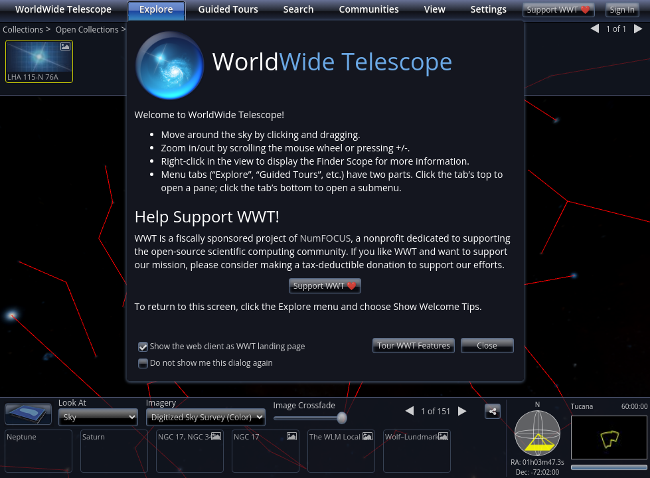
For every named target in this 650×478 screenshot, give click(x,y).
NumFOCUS (325, 238)
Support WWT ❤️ (325, 285)
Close (487, 345)
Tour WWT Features (413, 345)
